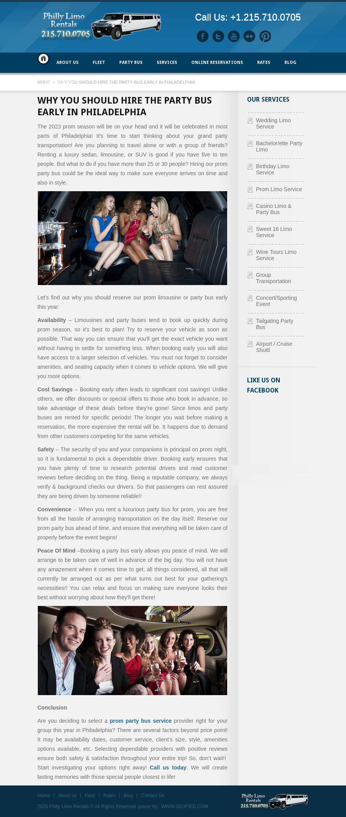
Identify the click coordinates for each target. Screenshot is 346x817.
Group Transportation (273, 278)
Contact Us (58, 82)
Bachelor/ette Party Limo (279, 146)
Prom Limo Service (279, 189)
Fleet (90, 795)
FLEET (99, 62)
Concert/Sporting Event (276, 301)
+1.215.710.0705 (265, 17)
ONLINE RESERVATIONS (217, 62)
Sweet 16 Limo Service (274, 232)
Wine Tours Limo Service (276, 255)
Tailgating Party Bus (274, 324)
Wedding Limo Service (273, 123)
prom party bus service (141, 721)
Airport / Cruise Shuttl (274, 347)
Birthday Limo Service (273, 169)
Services (167, 62)
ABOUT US (67, 62)
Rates (263, 62)
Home (43, 59)
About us (67, 795)
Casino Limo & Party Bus (273, 209)
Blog (290, 62)
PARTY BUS (131, 62)
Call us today (168, 767)
